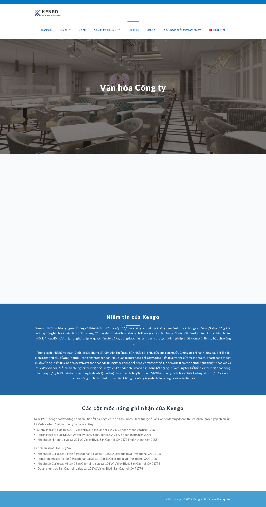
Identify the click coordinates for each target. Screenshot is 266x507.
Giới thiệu (133, 29)
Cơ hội (82, 29)
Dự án (63, 29)
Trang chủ (47, 29)
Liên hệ (151, 29)
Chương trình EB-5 (105, 29)
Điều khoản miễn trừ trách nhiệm (182, 29)
